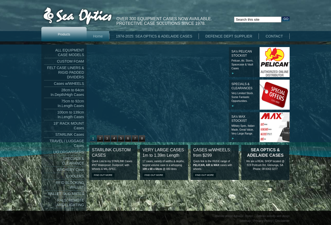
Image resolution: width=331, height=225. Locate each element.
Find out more (103, 175)
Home (98, 36)
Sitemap (245, 221)
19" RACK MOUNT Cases (68, 125)
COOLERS (75, 176)
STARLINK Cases (69, 134)
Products (64, 34)
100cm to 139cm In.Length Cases (70, 114)
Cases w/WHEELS (69, 83)
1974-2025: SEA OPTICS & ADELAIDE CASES (154, 36)
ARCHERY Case (70, 170)
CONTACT (274, 36)
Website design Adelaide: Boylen (234, 216)
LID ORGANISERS (68, 152)
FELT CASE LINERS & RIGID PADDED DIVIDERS (65, 72)
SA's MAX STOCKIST (239, 119)
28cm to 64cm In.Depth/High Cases (67, 92)
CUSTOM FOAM (70, 61)
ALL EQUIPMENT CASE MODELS (69, 52)
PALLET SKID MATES (66, 194)
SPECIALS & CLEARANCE (73, 160)
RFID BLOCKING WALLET (70, 185)
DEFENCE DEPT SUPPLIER (228, 36)
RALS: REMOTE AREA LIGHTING (70, 202)
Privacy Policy (263, 221)
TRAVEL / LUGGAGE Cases (66, 143)
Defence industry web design (273, 216)
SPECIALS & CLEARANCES (241, 86)
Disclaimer (282, 221)
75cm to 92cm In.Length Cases (71, 103)
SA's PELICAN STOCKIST (241, 53)
